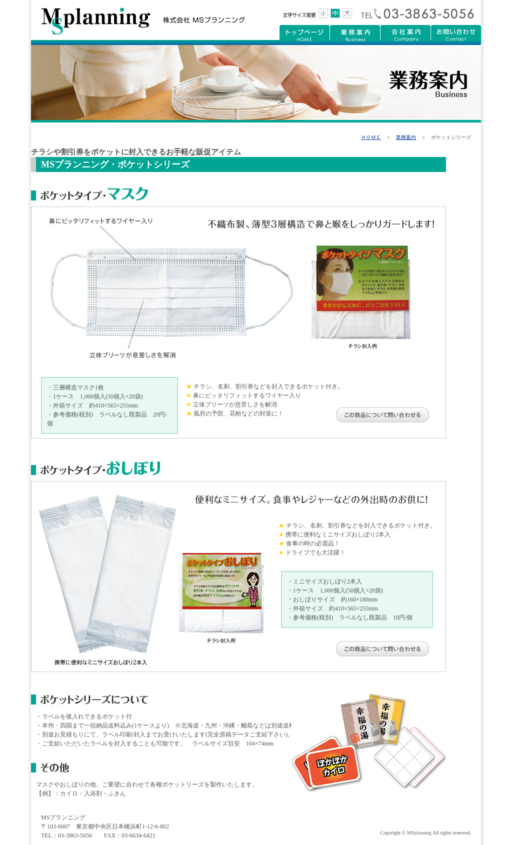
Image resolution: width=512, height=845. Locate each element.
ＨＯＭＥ (371, 137)
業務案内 (406, 137)
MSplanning (419, 833)
